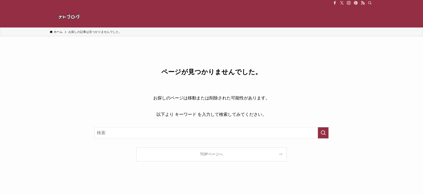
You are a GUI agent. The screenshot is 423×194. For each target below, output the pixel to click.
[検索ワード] (211, 132)
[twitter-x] (341, 3)
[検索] (369, 3)
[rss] (362, 3)
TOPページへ (211, 154)
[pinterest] (355, 3)
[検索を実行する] (323, 132)
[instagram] (348, 3)
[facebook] (334, 3)
